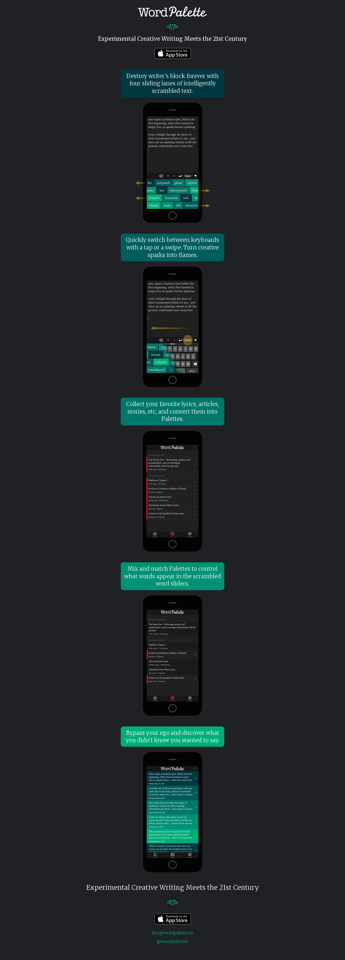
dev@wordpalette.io (172, 932)
